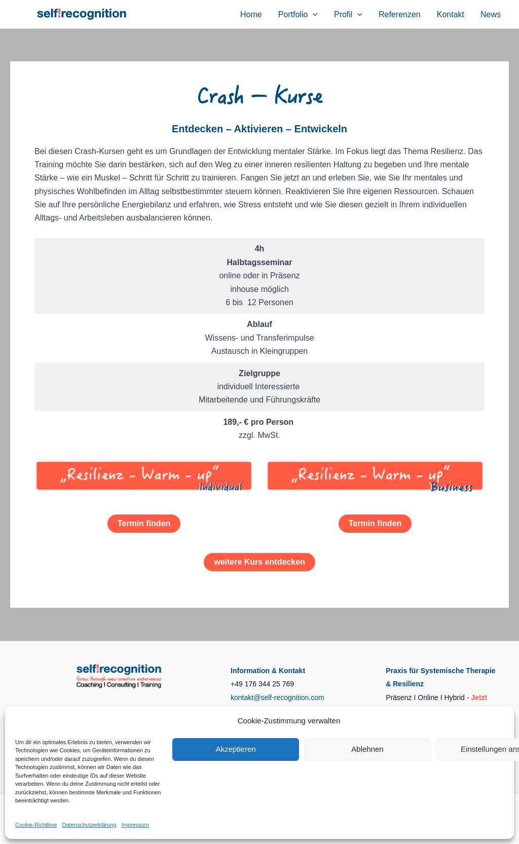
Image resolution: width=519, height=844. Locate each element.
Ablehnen (367, 749)
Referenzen (400, 14)
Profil (348, 14)
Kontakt (450, 14)
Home (251, 14)
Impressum (135, 825)
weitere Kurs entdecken (259, 562)
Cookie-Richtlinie (36, 825)
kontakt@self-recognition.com (277, 697)
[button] (313, 14)
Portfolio (298, 14)
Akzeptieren (235, 749)
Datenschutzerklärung (89, 825)
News (490, 14)
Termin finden (144, 523)
